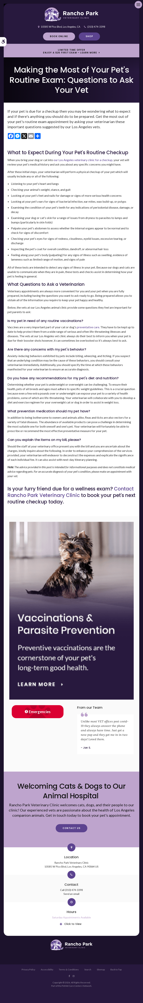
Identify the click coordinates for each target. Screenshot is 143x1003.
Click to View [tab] (73, 924)
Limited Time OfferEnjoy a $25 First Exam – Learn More (70, 51)
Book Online (59, 36)
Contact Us (71, 828)
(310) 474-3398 (96, 26)
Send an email (71, 893)
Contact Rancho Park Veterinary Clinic (70, 492)
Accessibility (47, 969)
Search (87, 969)
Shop (89, 36)
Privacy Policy (28, 969)
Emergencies (37, 711)
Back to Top (116, 969)
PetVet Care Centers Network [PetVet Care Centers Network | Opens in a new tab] (76, 985)
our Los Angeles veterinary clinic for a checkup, (83, 160)
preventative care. (88, 327)
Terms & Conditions (69, 969)
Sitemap (101, 969)
